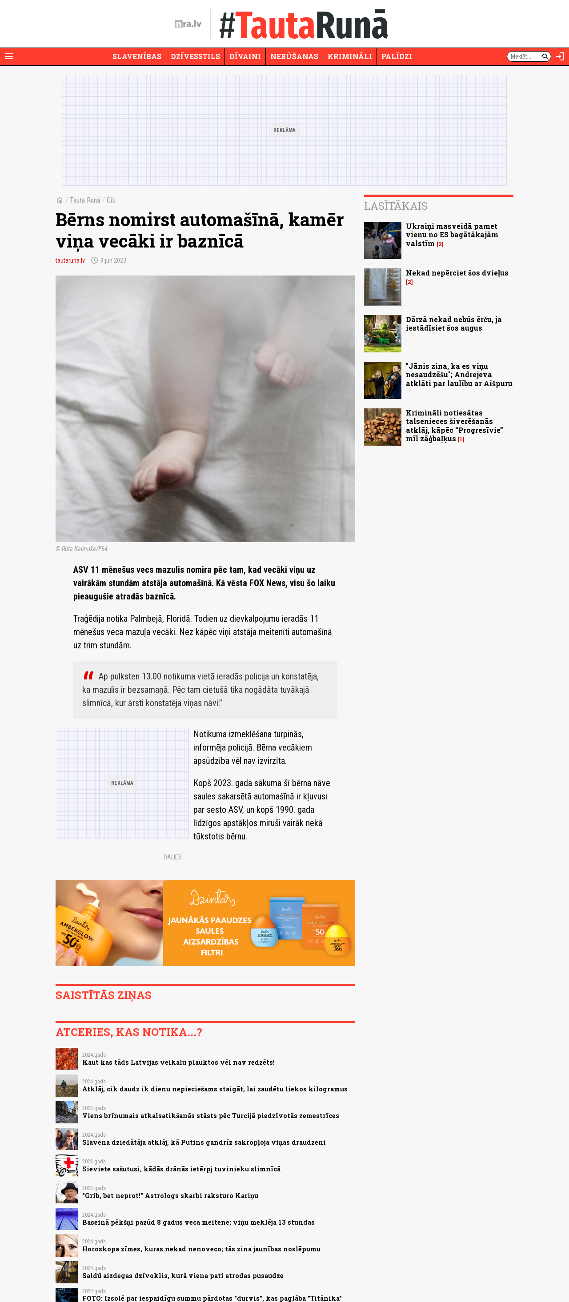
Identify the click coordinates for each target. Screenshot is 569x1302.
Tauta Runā (85, 200)
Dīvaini (245, 56)
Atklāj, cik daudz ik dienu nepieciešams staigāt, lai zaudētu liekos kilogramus (215, 1089)
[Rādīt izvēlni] (9, 56)
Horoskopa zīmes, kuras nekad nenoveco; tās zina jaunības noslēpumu (201, 1249)
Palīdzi (396, 56)
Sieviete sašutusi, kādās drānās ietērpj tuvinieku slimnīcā (181, 1169)
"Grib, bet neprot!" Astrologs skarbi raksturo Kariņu (170, 1195)
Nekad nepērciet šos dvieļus (457, 272)
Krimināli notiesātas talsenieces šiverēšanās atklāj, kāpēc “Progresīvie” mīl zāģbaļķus (454, 425)
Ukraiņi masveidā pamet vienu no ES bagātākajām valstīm (452, 234)
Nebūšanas (294, 56)
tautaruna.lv (70, 260)
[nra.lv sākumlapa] (188, 24)
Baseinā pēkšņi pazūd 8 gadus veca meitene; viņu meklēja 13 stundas (198, 1222)
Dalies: (173, 857)
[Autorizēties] (560, 56)
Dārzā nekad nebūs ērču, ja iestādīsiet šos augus (454, 323)
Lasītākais (396, 206)
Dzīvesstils (195, 56)
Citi (111, 200)
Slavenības (136, 56)
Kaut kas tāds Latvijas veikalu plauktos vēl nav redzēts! (178, 1062)
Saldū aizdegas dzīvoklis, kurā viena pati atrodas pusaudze (183, 1275)
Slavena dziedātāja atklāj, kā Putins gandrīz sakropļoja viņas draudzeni (204, 1142)
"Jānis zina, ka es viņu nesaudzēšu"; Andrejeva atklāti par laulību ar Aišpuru (459, 374)
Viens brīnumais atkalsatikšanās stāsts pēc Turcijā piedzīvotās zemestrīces (210, 1115)
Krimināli (350, 56)
